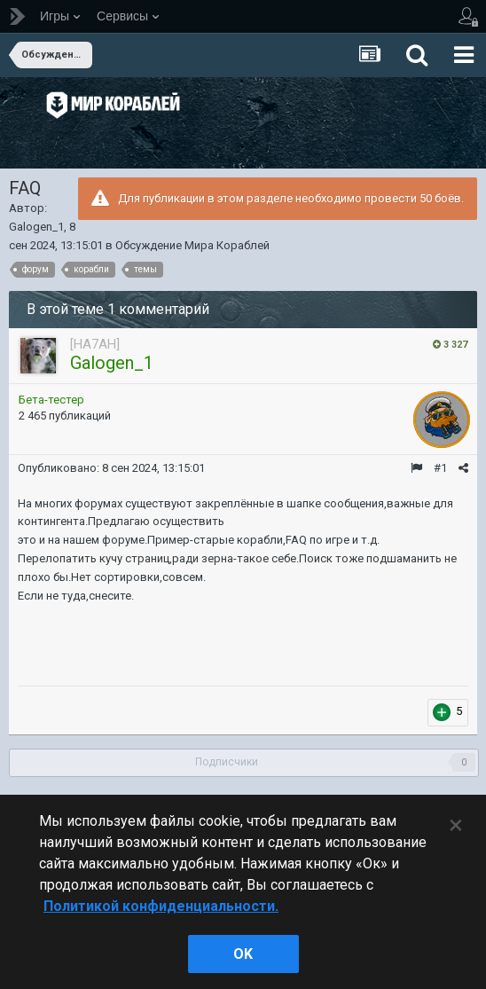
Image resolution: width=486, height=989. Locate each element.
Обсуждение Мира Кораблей (192, 245)
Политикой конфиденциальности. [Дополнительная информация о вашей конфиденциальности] (160, 906)
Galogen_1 (36, 226)
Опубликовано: (111, 468)
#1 (440, 468)
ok (243, 954)
